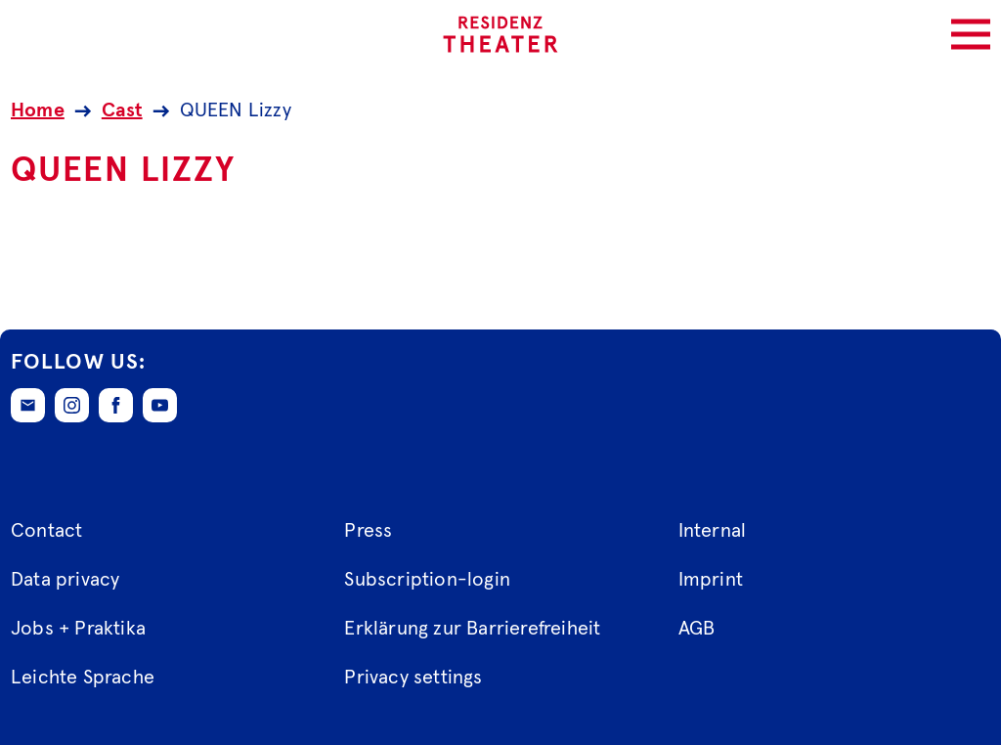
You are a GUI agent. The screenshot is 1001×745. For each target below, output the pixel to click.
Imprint (710, 580)
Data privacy (65, 580)
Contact (46, 531)
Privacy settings (413, 677)
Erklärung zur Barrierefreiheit (472, 628)
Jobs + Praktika (78, 628)
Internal (712, 531)
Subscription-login (427, 580)
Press (368, 531)
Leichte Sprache (82, 677)
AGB (697, 628)
